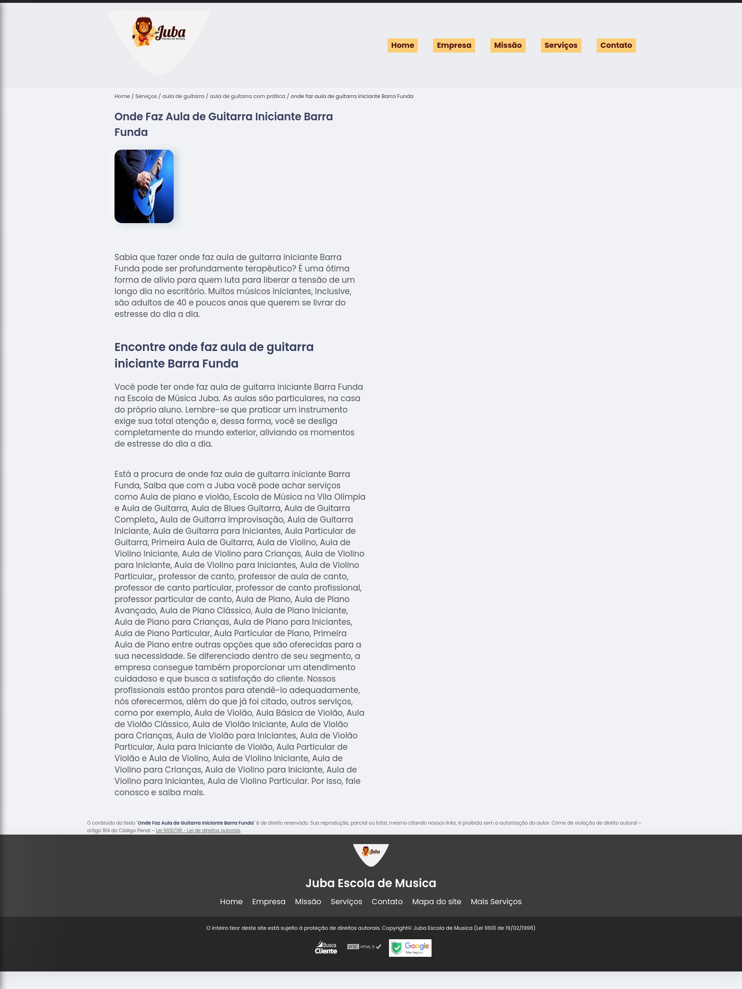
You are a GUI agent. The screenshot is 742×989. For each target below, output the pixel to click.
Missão (507, 45)
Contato (616, 45)
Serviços (561, 45)
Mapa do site (436, 901)
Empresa (454, 45)
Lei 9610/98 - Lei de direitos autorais (198, 830)
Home (403, 45)
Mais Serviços (496, 901)
